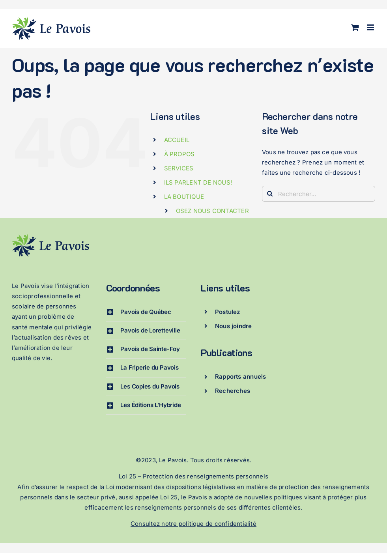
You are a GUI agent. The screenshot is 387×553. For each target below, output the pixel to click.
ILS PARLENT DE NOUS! (198, 182)
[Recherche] (270, 194)
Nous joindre (233, 326)
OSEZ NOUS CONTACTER (212, 211)
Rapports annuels (240, 376)
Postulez (227, 312)
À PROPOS (179, 154)
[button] (146, 312)
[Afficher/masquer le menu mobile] (371, 27)
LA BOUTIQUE (184, 196)
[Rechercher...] (318, 194)
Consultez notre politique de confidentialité (193, 523)
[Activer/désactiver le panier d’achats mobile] (355, 27)
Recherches (232, 390)
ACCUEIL (177, 140)
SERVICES (179, 168)
